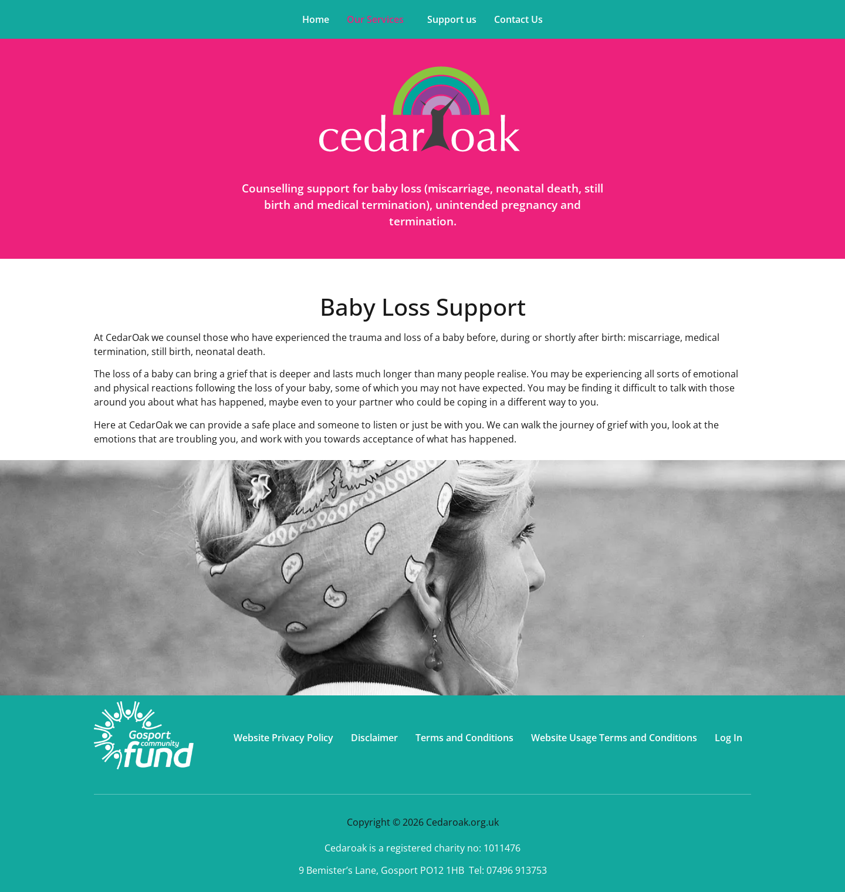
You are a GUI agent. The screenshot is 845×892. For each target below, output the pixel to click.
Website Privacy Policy (283, 737)
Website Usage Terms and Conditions (614, 737)
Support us (451, 19)
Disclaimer (374, 737)
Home (315, 19)
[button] (378, 19)
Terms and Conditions (464, 737)
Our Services (375, 19)
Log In (728, 737)
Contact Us (518, 19)
